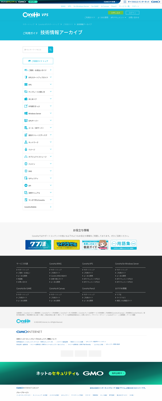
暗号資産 (111, 395)
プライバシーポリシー (99, 315)
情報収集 (95, 395)
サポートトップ (28, 24)
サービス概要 (131, 315)
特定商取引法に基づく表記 (35, 315)
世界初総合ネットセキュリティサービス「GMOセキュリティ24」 (35, 342)
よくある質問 (103, 17)
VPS (69, 6)
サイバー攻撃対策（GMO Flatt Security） (80, 344)
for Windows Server (81, 6)
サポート (135, 6)
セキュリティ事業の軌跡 (113, 344)
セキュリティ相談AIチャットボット (96, 341)
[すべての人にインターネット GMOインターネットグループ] (144, 2)
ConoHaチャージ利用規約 (50, 313)
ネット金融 (103, 395)
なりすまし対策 (98, 344)
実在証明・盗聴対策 (22, 344)
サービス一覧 (124, 6)
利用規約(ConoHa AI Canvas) (115, 313)
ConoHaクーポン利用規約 (69, 313)
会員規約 (19, 313)
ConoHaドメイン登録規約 (32, 313)
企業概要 (122, 315)
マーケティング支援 (77, 395)
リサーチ (87, 395)
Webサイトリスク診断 (76, 342)
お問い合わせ (134, 17)
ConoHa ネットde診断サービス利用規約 (91, 313)
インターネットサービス (23, 395)
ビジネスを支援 (54, 395)
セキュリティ (65, 395)
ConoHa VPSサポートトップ (48, 24)
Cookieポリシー (112, 315)
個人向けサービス (122, 395)
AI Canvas (105, 6)
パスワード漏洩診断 (62, 342)
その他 (131, 395)
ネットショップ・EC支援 (40, 395)
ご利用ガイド (89, 17)
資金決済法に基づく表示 (53, 315)
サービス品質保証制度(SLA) (71, 315)
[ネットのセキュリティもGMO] (19, 2)
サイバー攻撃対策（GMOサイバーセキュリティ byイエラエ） (48, 344)
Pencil (113, 6)
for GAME (95, 6)
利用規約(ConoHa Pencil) (134, 313)
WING (63, 6)
